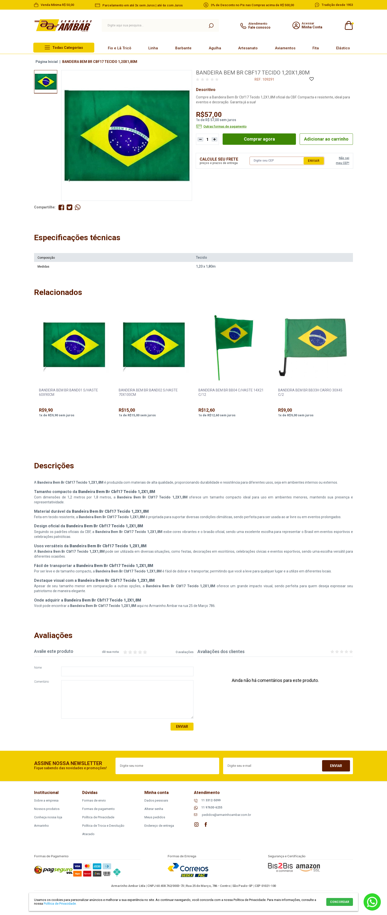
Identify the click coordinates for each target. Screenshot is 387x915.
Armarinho (41, 825)
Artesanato (248, 48)
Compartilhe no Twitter (69, 207)
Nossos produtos (46, 809)
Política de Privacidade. (60, 903)
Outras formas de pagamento (225, 126)
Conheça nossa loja (48, 817)
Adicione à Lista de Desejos (311, 79)
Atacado (88, 834)
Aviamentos (285, 48)
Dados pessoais (156, 800)
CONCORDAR (339, 902)
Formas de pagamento (98, 809)
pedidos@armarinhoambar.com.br (226, 815)
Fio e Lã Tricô (119, 48)
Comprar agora (259, 139)
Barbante (183, 48)
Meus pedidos (154, 817)
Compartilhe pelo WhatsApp (77, 207)
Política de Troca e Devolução (103, 825)
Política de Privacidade (98, 817)
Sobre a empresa (46, 800)
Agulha (215, 48)
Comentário (41, 681)
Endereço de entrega (159, 825)
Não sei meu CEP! (342, 160)
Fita (315, 48)
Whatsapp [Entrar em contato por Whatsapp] (372, 902)
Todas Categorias (67, 47)
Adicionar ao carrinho (326, 139)
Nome (38, 667)
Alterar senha (153, 809)
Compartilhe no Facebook (61, 207)
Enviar (313, 161)
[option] (45, 81)
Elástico (343, 48)
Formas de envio (94, 800)
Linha (153, 48)
